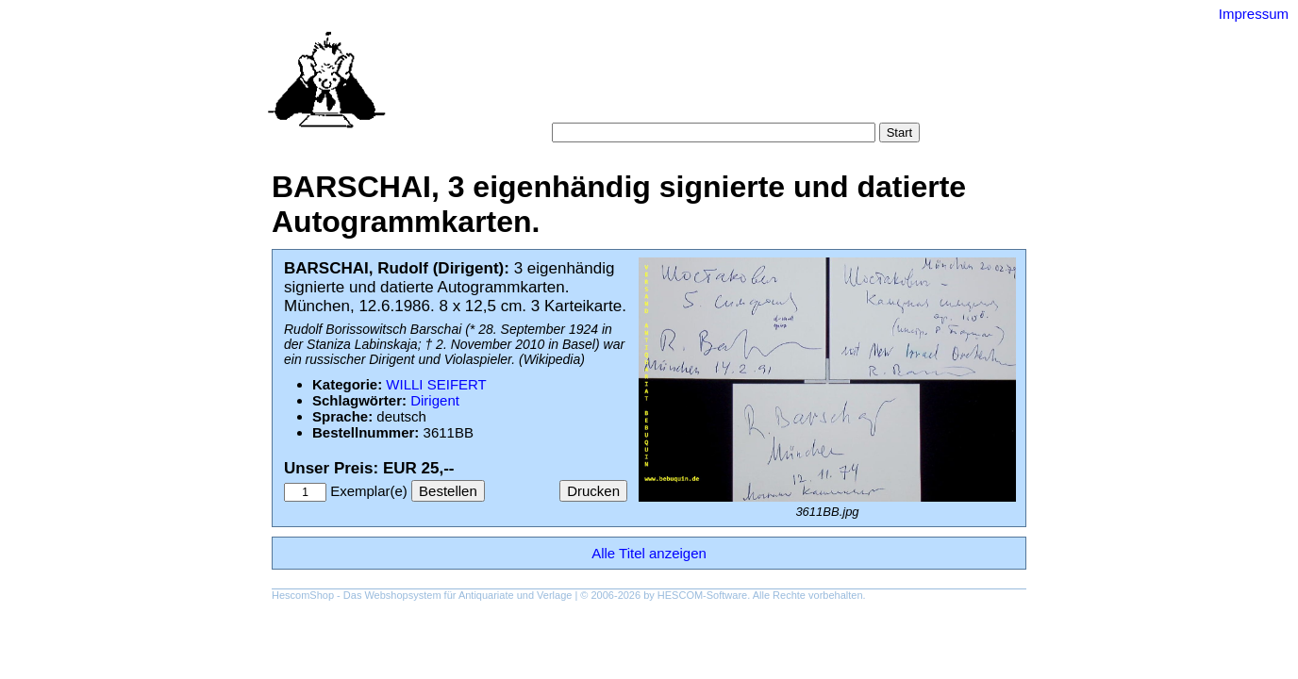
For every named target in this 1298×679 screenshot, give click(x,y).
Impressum (1254, 14)
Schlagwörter (761, 84)
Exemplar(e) (369, 491)
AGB (670, 103)
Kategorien (674, 84)
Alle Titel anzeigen (649, 553)
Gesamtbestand (864, 84)
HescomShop (303, 595)
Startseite (545, 84)
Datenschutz (735, 103)
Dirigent (434, 400)
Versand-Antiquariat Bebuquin (715, 42)
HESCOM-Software (702, 595)
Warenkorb (608, 103)
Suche (608, 84)
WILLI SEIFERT (436, 384)
